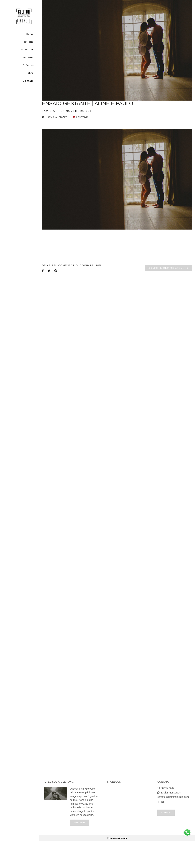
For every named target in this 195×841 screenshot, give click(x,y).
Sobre (30, 73)
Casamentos (25, 49)
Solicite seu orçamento (168, 268)
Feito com (117, 838)
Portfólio (28, 42)
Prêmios (28, 65)
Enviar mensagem (171, 792)
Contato (28, 80)
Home (30, 34)
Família (28, 57)
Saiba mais (79, 822)
